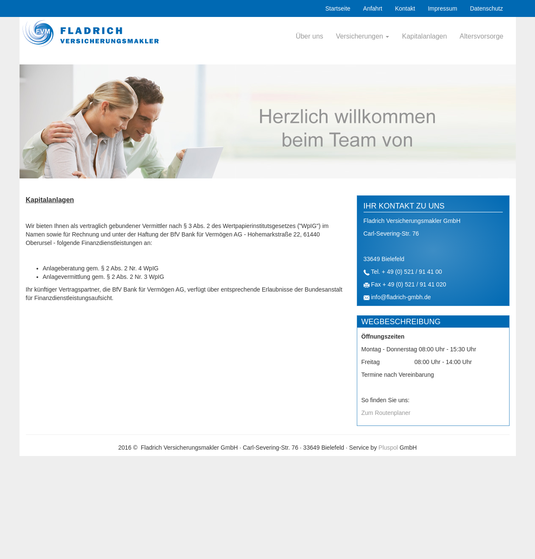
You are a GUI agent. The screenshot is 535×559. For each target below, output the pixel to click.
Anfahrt (372, 8)
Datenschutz (486, 8)
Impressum (442, 8)
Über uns (309, 36)
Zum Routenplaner (386, 412)
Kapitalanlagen (424, 36)
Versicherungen (362, 36)
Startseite (337, 8)
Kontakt (405, 8)
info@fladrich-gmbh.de (401, 297)
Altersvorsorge (481, 36)
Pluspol (388, 447)
